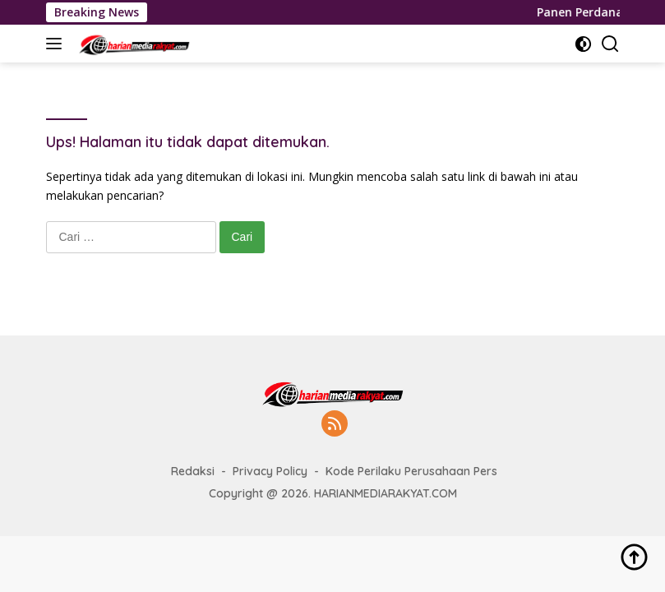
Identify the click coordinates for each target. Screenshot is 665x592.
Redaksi (193, 471)
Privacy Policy (270, 471)
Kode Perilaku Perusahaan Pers (411, 471)
